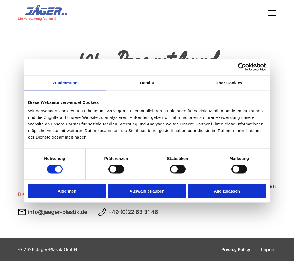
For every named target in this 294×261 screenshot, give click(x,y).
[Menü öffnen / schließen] (272, 13)
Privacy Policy (235, 249)
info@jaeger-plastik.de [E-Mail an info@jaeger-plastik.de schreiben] (52, 212)
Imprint (268, 249)
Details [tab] (147, 82)
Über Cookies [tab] (229, 82)
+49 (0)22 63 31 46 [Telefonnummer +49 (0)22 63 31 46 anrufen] (128, 212)
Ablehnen (67, 191)
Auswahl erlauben (147, 191)
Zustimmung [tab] (65, 82)
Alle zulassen (227, 191)
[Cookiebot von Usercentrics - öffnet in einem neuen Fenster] (242, 67)
